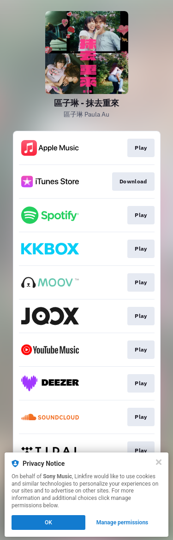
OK (48, 522)
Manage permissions (122, 522)
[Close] (158, 462)
